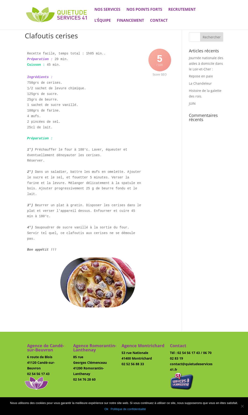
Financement (130, 21)
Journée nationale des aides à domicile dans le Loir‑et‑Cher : (206, 63)
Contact (159, 21)
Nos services (107, 10)
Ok (106, 409)
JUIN (192, 103)
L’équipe (102, 21)
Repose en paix (201, 76)
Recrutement (182, 10)
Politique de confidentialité (128, 409)
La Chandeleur (200, 83)
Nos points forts (144, 10)
